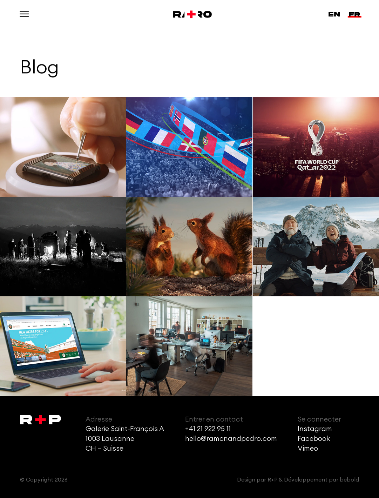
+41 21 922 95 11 (208, 428)
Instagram (315, 428)
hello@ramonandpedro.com (231, 438)
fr (354, 14)
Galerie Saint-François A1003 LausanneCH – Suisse (125, 438)
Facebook (314, 438)
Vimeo (308, 448)
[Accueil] (189, 14)
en (334, 14)
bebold (349, 480)
